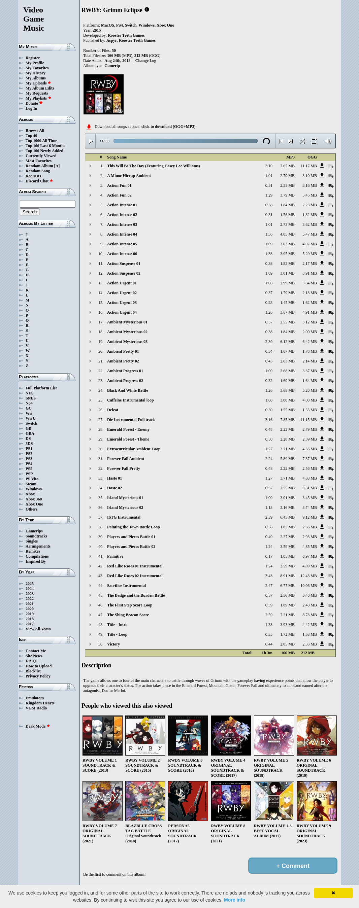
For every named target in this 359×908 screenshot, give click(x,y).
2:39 (268, 517)
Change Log (145, 60)
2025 (30, 583)
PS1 (29, 448)
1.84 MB (287, 205)
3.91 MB (309, 273)
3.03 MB (287, 244)
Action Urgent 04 (122, 312)
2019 (30, 614)
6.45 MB (287, 517)
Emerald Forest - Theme (128, 439)
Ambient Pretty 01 (123, 351)
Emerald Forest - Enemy (128, 429)
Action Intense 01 (122, 205)
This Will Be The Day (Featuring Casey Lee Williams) (153, 166)
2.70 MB (287, 175)
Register (33, 58)
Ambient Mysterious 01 (127, 322)
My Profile (35, 63)
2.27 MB (287, 536)
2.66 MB (309, 527)
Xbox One (34, 504)
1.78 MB (309, 351)
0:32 (268, 380)
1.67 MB (287, 351)
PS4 (29, 463)
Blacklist (33, 671)
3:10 (268, 166)
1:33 (268, 253)
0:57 (268, 322)
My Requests (37, 93)
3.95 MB (287, 253)
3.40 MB (309, 595)
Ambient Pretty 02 (123, 361)
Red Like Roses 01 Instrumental (135, 566)
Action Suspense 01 (123, 263)
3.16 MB (309, 185)
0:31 (268, 214)
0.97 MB (309, 556)
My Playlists (39, 98)
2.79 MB (309, 429)
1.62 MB (309, 302)
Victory (113, 644)
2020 (30, 608)
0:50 (268, 439)
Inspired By (36, 561)
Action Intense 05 (122, 244)
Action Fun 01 (119, 185)
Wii (29, 413)
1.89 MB (287, 605)
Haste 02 (114, 488)
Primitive (115, 556)
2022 (30, 598)
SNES (31, 398)
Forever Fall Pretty (123, 468)
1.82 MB (309, 214)
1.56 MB (287, 214)
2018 (30, 619)
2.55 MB (287, 322)
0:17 (268, 556)
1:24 (268, 546)
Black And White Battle (127, 390)
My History (35, 73)
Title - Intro (117, 624)
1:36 (268, 234)
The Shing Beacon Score (128, 615)
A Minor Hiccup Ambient (129, 175)
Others (31, 509)
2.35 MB (287, 185)
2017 (30, 624)
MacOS (107, 25)
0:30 (268, 410)
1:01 (268, 175)
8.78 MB (309, 615)
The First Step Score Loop (129, 605)
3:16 (268, 419)
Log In (31, 108)
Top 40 (31, 135)
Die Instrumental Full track (131, 419)
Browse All (35, 130)
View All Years (38, 629)
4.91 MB (309, 312)
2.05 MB (287, 644)
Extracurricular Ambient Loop (133, 449)
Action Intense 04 (122, 234)
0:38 (268, 205)
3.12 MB (309, 322)
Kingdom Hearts (40, 703)
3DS (29, 443)
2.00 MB (309, 331)
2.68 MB (287, 371)
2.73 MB (287, 224)
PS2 (29, 453)
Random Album (39, 166)
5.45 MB (309, 195)
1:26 (268, 312)
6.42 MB (309, 341)
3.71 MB (287, 449)
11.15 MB (309, 419)
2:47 (268, 585)
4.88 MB (309, 478)
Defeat (112, 410)
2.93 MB (309, 536)
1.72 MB (287, 634)
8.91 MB (287, 575)
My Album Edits (40, 88)
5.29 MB (309, 253)
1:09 (268, 244)
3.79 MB (287, 195)
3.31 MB (309, 488)
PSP (29, 474)
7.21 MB (287, 615)
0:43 (268, 361)
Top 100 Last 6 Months (45, 145)
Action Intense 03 (122, 224)
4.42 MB (309, 624)
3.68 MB (287, 390)
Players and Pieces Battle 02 (131, 546)
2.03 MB (287, 361)
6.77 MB (287, 585)
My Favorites (37, 68)
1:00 (268, 371)
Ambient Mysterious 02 (127, 331)
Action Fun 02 (119, 195)
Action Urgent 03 (122, 302)
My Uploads (38, 83)
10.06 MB (308, 585)
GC (29, 408)
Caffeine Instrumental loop (130, 400)
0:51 (268, 185)
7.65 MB (287, 166)
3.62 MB (309, 224)
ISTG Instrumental (123, 517)
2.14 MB (309, 361)
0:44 (268, 644)
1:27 (268, 449)
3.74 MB (309, 507)
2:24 (268, 458)
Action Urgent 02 (122, 292)
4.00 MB (309, 400)
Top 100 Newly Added (44, 150)
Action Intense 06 (122, 253)
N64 (29, 403)
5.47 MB (309, 234)
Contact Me (36, 651)
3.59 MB (287, 546)
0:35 (268, 634)
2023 (30, 593)
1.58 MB (309, 634)
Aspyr (111, 40)
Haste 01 (114, 478)
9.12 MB (309, 517)
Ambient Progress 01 (125, 371)
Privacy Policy (38, 676)
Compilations (37, 556)
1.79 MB (287, 292)
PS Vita (32, 479)
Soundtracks (36, 536)
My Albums (36, 78)
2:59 (268, 615)
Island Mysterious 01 (125, 497)
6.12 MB (287, 341)
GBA (30, 433)
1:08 (268, 283)
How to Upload (39, 666)
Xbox (30, 494)
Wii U (31, 418)
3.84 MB (309, 283)
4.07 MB (309, 244)
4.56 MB (309, 449)
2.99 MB (287, 283)
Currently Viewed (41, 155)
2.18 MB (309, 292)
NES (29, 393)
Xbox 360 (34, 499)
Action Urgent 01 (122, 283)
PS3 (29, 458)
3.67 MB (287, 312)
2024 (30, 588)
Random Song (38, 171)
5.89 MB (287, 458)
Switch (31, 423)
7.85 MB (287, 419)
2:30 (268, 341)
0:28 (268, 302)
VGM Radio (36, 708)
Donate (34, 103)
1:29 (268, 195)
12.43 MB (308, 575)
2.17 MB (309, 263)
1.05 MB (287, 556)
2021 (30, 603)
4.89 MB (309, 566)
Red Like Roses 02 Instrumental (135, 575)
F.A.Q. (31, 661)
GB (28, 428)
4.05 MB (287, 234)
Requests (33, 176)
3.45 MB (309, 497)
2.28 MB (287, 439)
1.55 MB (287, 410)
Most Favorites (39, 161)
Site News (34, 656)
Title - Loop (117, 634)
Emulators (35, 698)
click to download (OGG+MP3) (168, 126)
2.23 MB (309, 205)
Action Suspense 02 (123, 273)
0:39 (268, 605)
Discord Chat (39, 181)
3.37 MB (309, 371)
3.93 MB (287, 624)
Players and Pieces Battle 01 (131, 536)
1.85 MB (287, 527)
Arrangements (38, 546)
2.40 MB (309, 605)
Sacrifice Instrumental (126, 585)
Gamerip (112, 65)
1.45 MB (287, 302)
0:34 (268, 351)
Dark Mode (38, 726)
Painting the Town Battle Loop (133, 527)
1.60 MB (287, 380)
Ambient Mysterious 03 (127, 341)
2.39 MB (309, 439)
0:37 (268, 292)
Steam (31, 484)
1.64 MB (309, 380)
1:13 (268, 507)
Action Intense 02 (122, 214)
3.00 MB (287, 400)
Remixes (33, 551)
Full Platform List (41, 388)
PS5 (29, 468)
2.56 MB (309, 468)
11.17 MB (309, 166)
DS (28, 438)
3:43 (268, 575)
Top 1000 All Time (41, 140)
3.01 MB (287, 273)
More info (234, 900)
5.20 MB (309, 390)
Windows (34, 489)
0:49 (268, 536)
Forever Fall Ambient (125, 458)
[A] (57, 166)
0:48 (268, 429)
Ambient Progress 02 (125, 380)
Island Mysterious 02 (125, 507)
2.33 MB (309, 644)
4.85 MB (309, 546)
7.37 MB (309, 458)
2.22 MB (287, 429)
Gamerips (34, 531)
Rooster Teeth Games (126, 35)
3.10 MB (309, 175)
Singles (32, 541)
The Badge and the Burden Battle (136, 595)
